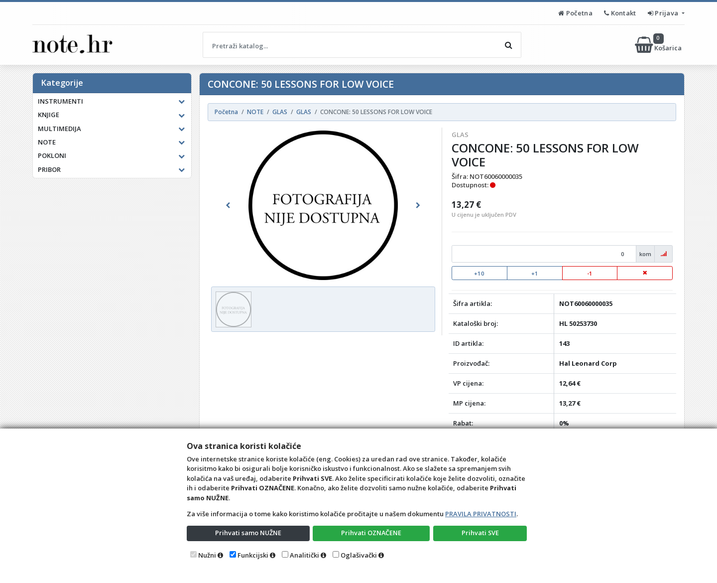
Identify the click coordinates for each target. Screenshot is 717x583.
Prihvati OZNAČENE (371, 532)
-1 (590, 273)
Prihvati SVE (480, 532)
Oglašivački (359, 555)
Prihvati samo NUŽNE (248, 532)
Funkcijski (253, 555)
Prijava (664, 12)
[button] (227, 205)
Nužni (207, 555)
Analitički (304, 555)
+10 (479, 273)
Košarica (659, 45)
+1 (534, 273)
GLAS (460, 134)
